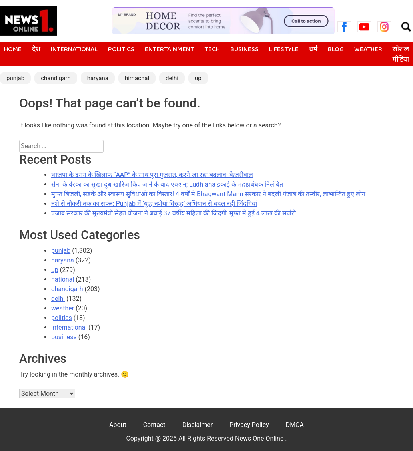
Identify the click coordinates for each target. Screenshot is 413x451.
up (198, 78)
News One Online (260, 438)
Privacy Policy (249, 425)
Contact (154, 425)
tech (212, 49)
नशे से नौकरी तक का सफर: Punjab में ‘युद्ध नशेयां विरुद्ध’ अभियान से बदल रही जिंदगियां (154, 203)
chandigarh (56, 78)
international (74, 49)
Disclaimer (197, 425)
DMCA (295, 425)
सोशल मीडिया (401, 54)
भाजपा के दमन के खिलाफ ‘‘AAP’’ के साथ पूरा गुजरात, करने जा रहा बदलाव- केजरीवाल (152, 175)
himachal (137, 78)
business (244, 49)
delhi (172, 78)
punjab (15, 78)
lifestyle (284, 49)
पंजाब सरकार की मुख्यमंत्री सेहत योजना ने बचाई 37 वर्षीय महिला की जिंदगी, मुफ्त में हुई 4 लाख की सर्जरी (173, 213)
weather (368, 49)
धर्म (313, 49)
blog (336, 49)
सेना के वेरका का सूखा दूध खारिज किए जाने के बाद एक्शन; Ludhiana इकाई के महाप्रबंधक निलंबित (167, 184)
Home (13, 49)
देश (36, 49)
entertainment (169, 49)
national (62, 279)
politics (121, 49)
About (117, 425)
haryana (97, 78)
